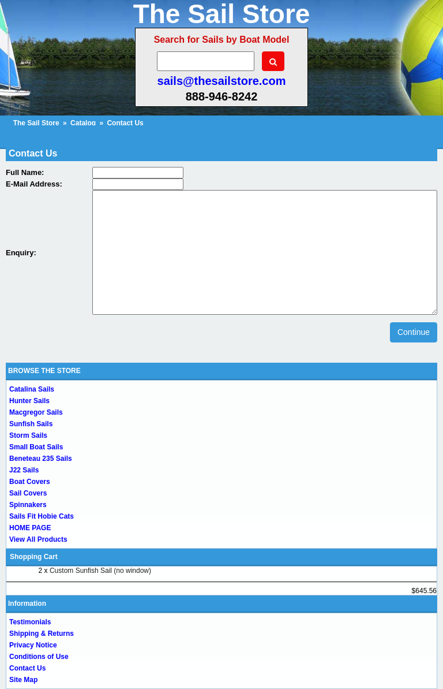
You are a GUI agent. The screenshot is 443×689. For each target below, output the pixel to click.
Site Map (23, 680)
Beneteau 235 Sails (40, 459)
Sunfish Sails (30, 424)
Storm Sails (28, 435)
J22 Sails (24, 470)
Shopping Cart (34, 557)
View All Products (38, 539)
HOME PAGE (30, 528)
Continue (413, 332)
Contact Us (27, 668)
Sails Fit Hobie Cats (41, 516)
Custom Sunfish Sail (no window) (100, 571)
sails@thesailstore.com (221, 81)
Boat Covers (29, 482)
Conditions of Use (39, 657)
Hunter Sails (29, 401)
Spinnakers (28, 505)
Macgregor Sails (36, 412)
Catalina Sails (31, 389)
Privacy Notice (33, 645)
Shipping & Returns (41, 634)
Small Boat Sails (36, 447)
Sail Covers (28, 493)
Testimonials (30, 622)
